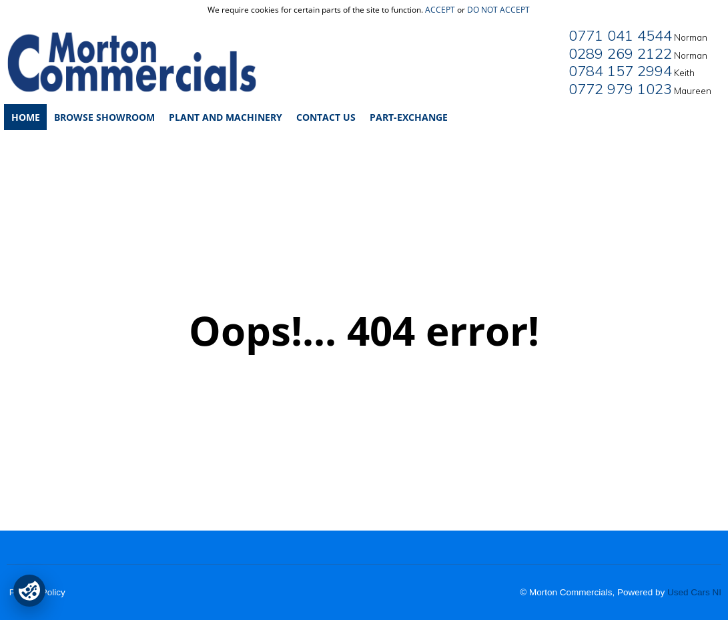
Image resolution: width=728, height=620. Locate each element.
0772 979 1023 (620, 88)
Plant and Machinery (225, 117)
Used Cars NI (694, 592)
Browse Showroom (104, 117)
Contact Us (326, 117)
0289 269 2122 (620, 53)
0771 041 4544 (620, 35)
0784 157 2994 (620, 70)
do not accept (498, 9)
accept (440, 9)
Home (25, 117)
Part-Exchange (409, 117)
